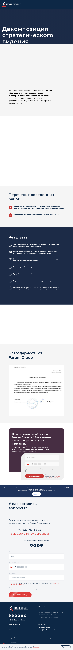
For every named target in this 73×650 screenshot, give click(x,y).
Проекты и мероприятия (18, 640)
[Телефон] (10, 615)
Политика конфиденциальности (49, 638)
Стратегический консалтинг (47, 610)
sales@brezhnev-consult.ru (30, 533)
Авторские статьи (16, 636)
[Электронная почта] (13, 615)
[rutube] (38, 545)
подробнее (36, 647)
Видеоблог (13, 638)
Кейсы (11, 630)
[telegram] (31, 545)
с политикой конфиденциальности (53, 477)
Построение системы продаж (48, 618)
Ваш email (12, 573)
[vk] (34, 545)
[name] (42, 457)
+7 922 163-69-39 (30, 529)
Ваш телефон (14, 562)
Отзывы (11, 632)
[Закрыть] (71, 487)
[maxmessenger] (41, 545)
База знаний (14, 642)
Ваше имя (12, 552)
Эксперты (12, 628)
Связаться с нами (34, 476)
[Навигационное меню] (70, 4)
